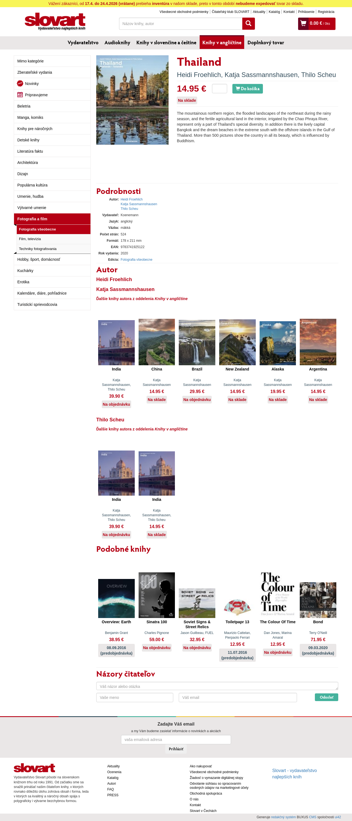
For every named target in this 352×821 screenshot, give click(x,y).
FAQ (110, 789)
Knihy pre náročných (35, 129)
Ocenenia (114, 772)
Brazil (197, 369)
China (157, 369)
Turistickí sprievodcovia (37, 304)
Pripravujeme (36, 95)
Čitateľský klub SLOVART (230, 12)
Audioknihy (117, 42)
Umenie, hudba (30, 196)
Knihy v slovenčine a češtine (166, 42)
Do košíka (248, 88)
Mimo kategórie (30, 61)
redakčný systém (283, 817)
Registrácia (326, 12)
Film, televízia (30, 239)
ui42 (338, 817)
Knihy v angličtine (221, 42)
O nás (194, 799)
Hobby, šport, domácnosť (38, 259)
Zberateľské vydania (34, 72)
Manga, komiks (30, 117)
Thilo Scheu (318, 74)
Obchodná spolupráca (206, 793)
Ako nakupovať (201, 766)
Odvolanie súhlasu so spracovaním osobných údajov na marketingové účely (219, 786)
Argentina (318, 369)
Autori (111, 784)
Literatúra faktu (30, 151)
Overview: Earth (116, 622)
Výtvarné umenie (31, 207)
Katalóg (274, 12)
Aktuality (259, 12)
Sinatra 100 (157, 622)
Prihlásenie (306, 12)
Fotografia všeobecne (37, 229)
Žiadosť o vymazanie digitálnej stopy (216, 778)
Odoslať (326, 697)
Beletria (23, 106)
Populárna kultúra (32, 185)
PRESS (113, 795)
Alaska (277, 369)
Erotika (23, 282)
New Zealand (237, 369)
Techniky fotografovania (38, 249)
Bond (318, 622)
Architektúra (27, 162)
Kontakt (289, 12)
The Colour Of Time (278, 622)
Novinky (32, 83)
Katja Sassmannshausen (261, 74)
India (116, 369)
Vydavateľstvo (83, 42)
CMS (313, 817)
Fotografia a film (32, 219)
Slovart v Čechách (203, 811)
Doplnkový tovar (266, 42)
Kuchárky (25, 270)
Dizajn (22, 174)
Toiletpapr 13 (237, 622)
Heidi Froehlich (199, 74)
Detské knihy (28, 140)
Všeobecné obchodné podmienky (184, 12)
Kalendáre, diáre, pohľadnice (42, 293)
